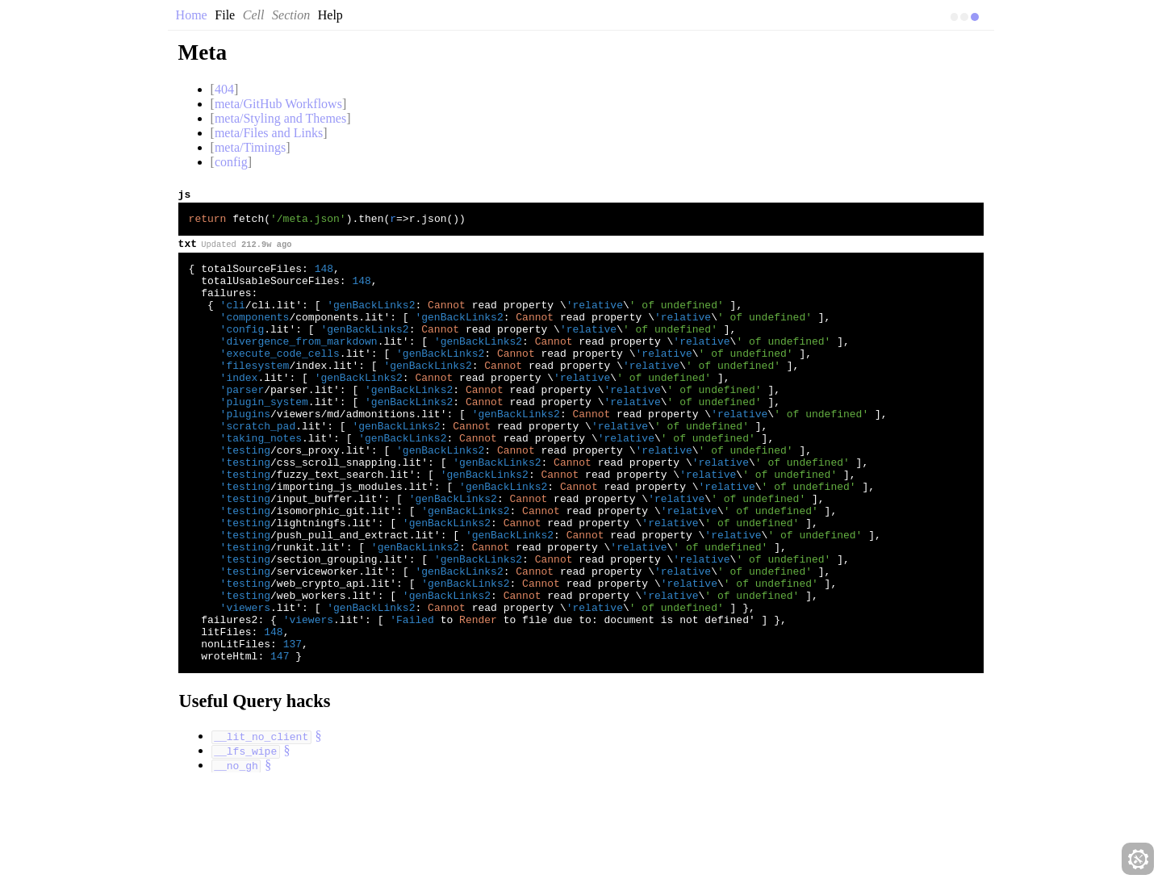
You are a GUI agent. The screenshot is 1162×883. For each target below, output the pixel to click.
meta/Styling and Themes (280, 118)
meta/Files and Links (269, 133)
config (231, 162)
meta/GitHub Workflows (278, 104)
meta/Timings (250, 147)
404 (224, 89)
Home (191, 15)
